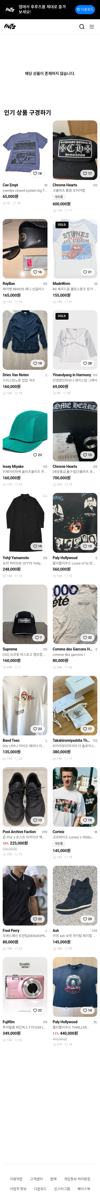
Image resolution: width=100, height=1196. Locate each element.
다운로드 (40, 1189)
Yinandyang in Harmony (72, 375)
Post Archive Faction (19, 832)
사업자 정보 (18, 1189)
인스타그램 (62, 1189)
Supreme (10, 649)
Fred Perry (11, 930)
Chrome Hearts (65, 185)
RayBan (9, 283)
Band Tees (11, 740)
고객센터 (36, 1179)
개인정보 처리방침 (77, 1179)
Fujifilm (9, 1022)
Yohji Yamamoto (16, 558)
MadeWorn (61, 283)
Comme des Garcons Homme (73, 649)
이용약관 (16, 1179)
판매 (53, 1179)
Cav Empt (10, 185)
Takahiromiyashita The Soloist (72, 740)
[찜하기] (37, 173)
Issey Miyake (13, 466)
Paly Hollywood (65, 558)
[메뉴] (92, 27)
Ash (56, 930)
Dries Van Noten (16, 375)
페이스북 (84, 1189)
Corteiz (59, 832)
